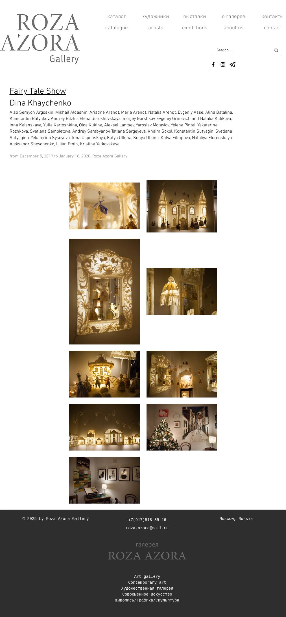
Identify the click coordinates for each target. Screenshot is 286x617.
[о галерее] (233, 16)
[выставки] (194, 16)
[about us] (234, 28)
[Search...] (240, 50)
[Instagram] (223, 64)
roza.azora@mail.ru (147, 528)
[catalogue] (117, 28)
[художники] (155, 16)
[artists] (156, 28)
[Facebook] (213, 64)
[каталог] (117, 16)
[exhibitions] (195, 28)
